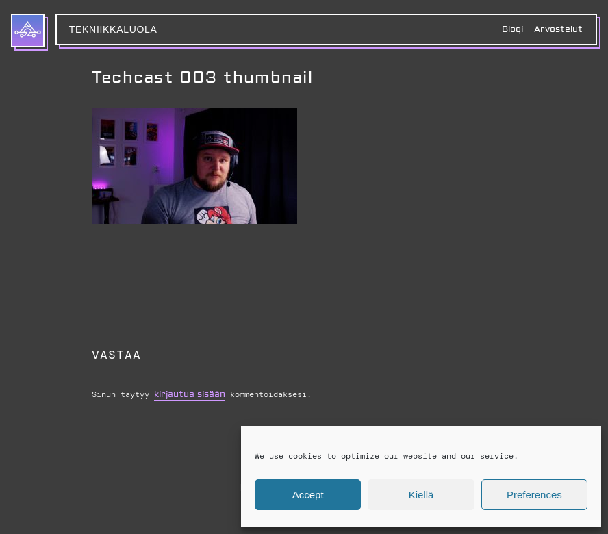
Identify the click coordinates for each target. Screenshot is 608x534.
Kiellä (421, 494)
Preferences (534, 494)
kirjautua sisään (189, 394)
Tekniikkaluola (113, 29)
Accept (308, 494)
